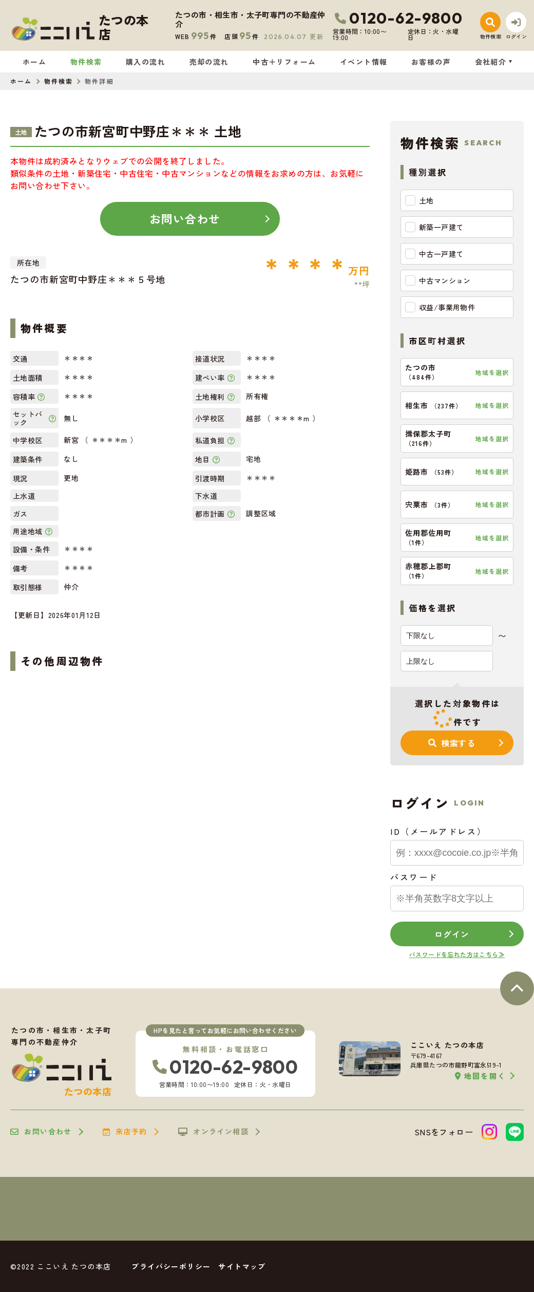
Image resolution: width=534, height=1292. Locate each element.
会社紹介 (491, 62)
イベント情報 (363, 62)
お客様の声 (431, 62)
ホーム (34, 62)
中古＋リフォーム (284, 62)
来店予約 (125, 1132)
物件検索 (86, 62)
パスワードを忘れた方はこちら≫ (457, 954)
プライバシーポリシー (171, 1266)
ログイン (451, 934)
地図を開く (480, 1076)
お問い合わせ (185, 218)
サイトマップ (241, 1266)
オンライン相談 (213, 1132)
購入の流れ (145, 62)
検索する (451, 743)
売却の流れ (209, 62)
